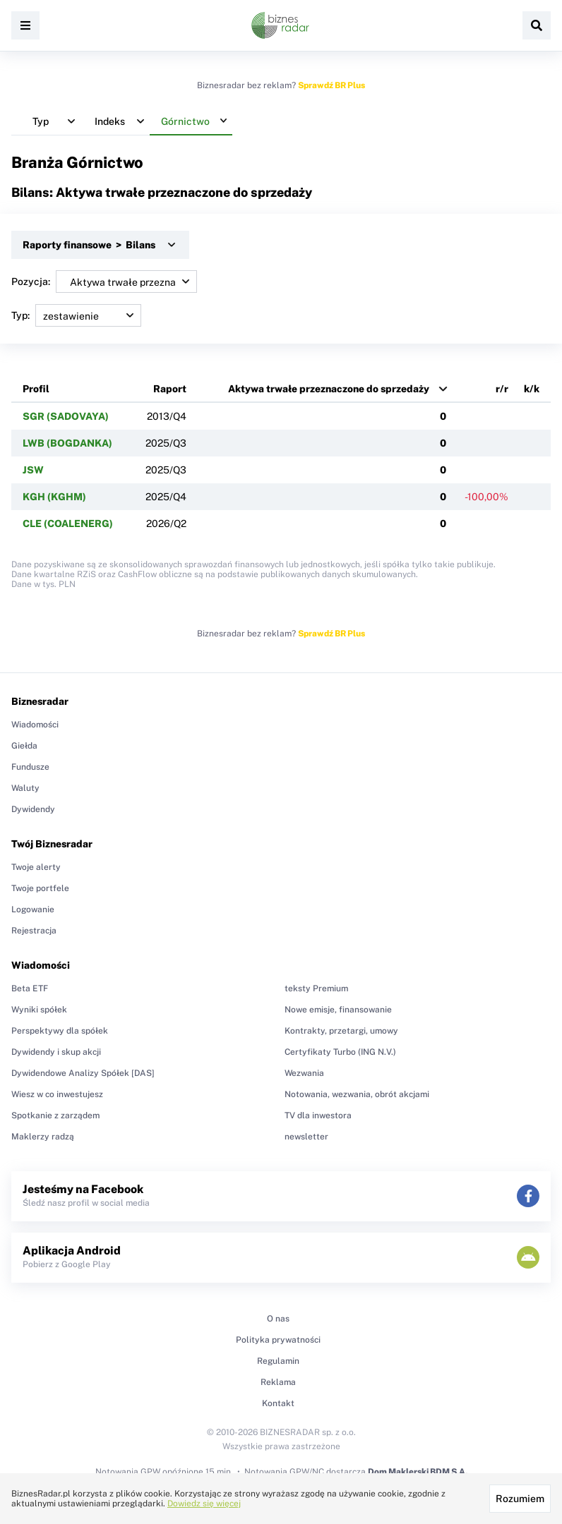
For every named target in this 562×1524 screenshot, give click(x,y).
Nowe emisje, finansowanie (338, 1010)
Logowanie (32, 909)
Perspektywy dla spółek (59, 1031)
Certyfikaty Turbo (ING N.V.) (340, 1052)
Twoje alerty (36, 867)
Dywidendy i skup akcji (56, 1052)
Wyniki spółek (39, 1010)
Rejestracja (33, 931)
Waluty (25, 788)
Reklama (278, 1382)
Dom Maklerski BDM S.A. (417, 1472)
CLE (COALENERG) (68, 523)
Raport (169, 388)
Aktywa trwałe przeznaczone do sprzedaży (328, 388)
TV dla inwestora (318, 1115)
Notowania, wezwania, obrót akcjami (357, 1094)
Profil (36, 388)
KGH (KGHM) (54, 496)
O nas (278, 1319)
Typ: (76, 315)
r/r (502, 388)
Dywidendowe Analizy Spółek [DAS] (83, 1073)
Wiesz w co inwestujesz (57, 1094)
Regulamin (278, 1361)
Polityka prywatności (278, 1340)
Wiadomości (35, 725)
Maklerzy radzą (42, 1137)
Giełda (24, 746)
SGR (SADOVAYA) (66, 416)
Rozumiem (520, 1498)
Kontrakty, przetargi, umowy (341, 1031)
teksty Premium (316, 988)
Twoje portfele (40, 888)
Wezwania (304, 1073)
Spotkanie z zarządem (55, 1115)
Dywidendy (33, 809)
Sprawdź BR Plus (331, 85)
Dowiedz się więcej (204, 1503)
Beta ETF (29, 988)
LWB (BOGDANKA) (67, 443)
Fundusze (30, 767)
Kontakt (278, 1403)
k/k (531, 388)
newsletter (306, 1137)
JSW (33, 470)
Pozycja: (104, 281)
